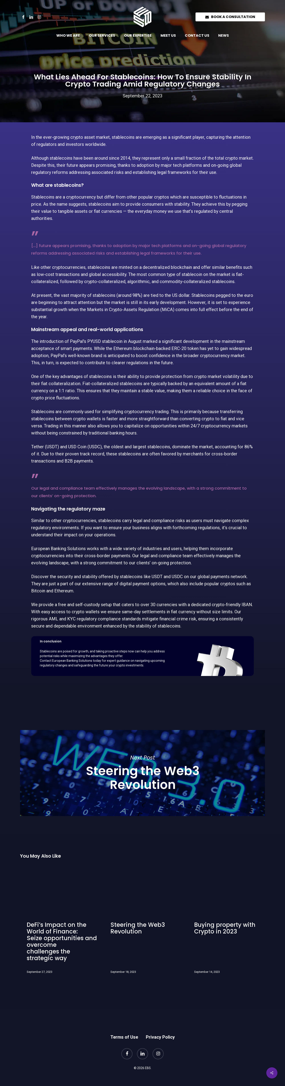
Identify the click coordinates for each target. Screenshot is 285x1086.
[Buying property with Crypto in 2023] (225, 922)
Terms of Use (124, 1037)
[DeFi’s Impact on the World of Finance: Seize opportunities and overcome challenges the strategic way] (58, 922)
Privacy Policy (160, 1037)
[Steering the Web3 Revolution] (142, 922)
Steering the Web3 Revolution (142, 773)
